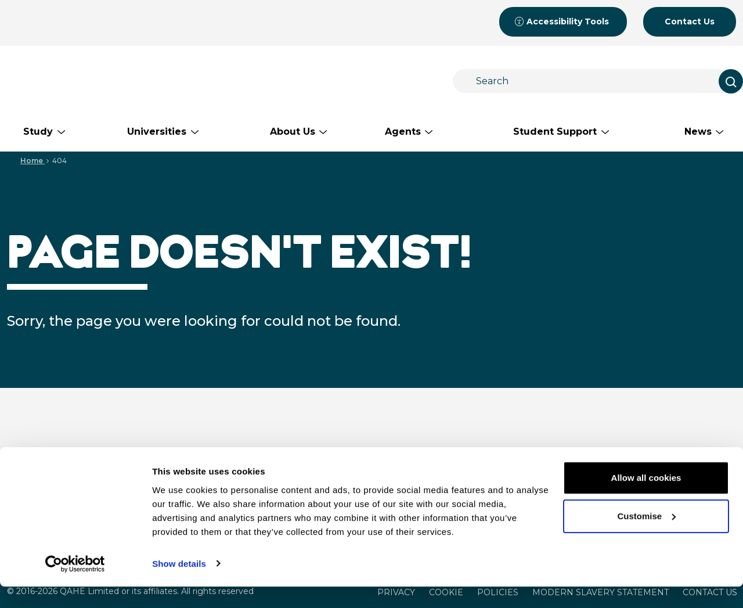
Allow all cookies (646, 500)
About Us (478, 453)
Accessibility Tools (561, 21)
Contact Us (690, 21)
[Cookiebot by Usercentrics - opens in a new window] (75, 585)
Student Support (636, 453)
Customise (646, 537)
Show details (179, 585)
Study (328, 453)
